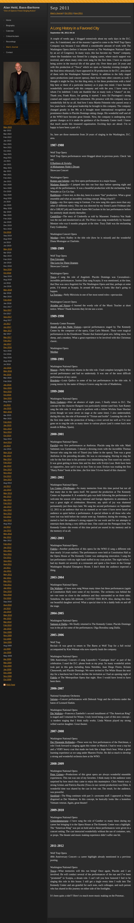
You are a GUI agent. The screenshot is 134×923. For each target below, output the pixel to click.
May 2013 (7, 493)
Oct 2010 (7, 598)
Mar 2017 (7, 337)
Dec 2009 (7, 632)
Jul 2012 (7, 527)
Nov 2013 (7, 473)
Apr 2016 (7, 374)
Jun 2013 (7, 490)
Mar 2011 (7, 581)
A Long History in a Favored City (74, 28)
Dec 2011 (7, 551)
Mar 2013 (7, 500)
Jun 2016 (7, 368)
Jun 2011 (7, 571)
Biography (10, 25)
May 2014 (7, 452)
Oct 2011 (7, 557)
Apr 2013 (7, 496)
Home (8, 20)
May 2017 (7, 330)
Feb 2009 (7, 666)
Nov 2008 (7, 676)
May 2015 (7, 412)
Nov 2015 (7, 391)
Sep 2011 (7, 561)
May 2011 (7, 574)
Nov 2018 (7, 269)
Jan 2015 (7, 425)
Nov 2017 (7, 310)
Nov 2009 (7, 635)
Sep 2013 (7, 479)
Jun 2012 (7, 530)
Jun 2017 (7, 327)
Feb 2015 (7, 422)
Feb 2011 (7, 585)
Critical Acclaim (12, 36)
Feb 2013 (7, 503)
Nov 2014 (7, 432)
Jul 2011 (7, 568)
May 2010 (7, 615)
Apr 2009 (7, 659)
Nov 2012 (7, 513)
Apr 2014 (7, 456)
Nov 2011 (7, 554)
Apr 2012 (7, 537)
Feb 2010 (7, 625)
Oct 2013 (7, 476)
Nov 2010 (7, 595)
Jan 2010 (7, 629)
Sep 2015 (7, 398)
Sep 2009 (7, 642)
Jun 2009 (7, 652)
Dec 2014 (7, 429)
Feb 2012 (7, 544)
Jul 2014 (7, 446)
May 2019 (7, 249)
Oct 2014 (7, 435)
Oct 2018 (7, 273)
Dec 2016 (7, 347)
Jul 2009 (7, 649)
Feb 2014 (7, 462)
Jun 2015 (7, 408)
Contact (9, 52)
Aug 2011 (7, 564)
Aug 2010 (7, 605)
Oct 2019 (7, 232)
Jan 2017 (7, 344)
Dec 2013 (7, 469)
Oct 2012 (7, 517)
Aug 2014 (7, 442)
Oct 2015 (7, 395)
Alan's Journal (12, 47)
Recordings (11, 42)
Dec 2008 (7, 673)
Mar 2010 (7, 622)
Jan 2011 (7, 588)
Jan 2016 (7, 385)
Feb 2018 (7, 300)
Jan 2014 (7, 466)
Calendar (10, 31)
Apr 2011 (7, 578)
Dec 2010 (7, 591)
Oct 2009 (7, 639)
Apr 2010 (7, 618)
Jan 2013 (7, 507)
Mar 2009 (7, 663)
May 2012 (7, 534)
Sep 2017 (7, 317)
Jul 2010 (7, 608)
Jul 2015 (7, 405)
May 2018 (7, 290)
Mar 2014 (7, 459)
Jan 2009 (7, 669)
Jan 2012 (7, 547)
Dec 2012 (7, 510)
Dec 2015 (7, 388)
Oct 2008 (7, 679)
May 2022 (7, 127)
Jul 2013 (7, 486)
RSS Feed (10, 685)
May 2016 (7, 371)
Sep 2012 (7, 520)
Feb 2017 (7, 341)
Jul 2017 (7, 324)
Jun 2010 (7, 612)
